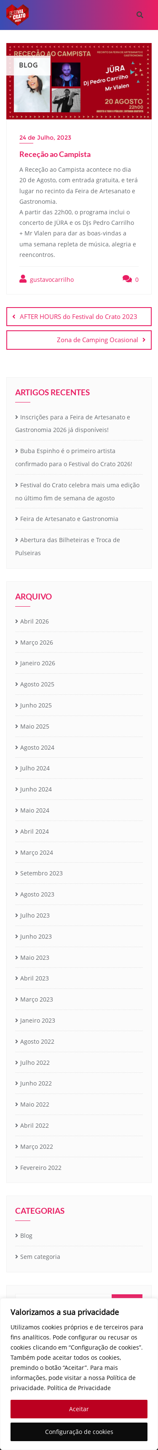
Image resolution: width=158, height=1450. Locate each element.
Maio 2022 (34, 1104)
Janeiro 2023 (37, 1020)
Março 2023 (36, 999)
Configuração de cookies (79, 1432)
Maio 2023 (34, 957)
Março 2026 (36, 642)
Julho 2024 (35, 768)
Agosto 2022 (37, 1041)
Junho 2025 (36, 705)
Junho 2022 (36, 1083)
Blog (26, 1235)
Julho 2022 (35, 1062)
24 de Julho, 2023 (45, 137)
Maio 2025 (34, 726)
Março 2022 (36, 1146)
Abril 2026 (34, 621)
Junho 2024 (36, 789)
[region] (79, 1374)
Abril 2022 (34, 1125)
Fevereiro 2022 (41, 1168)
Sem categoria (40, 1257)
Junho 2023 (36, 936)
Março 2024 (36, 852)
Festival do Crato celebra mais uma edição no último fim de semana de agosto (77, 491)
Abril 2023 (34, 978)
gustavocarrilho (46, 279)
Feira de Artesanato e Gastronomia (69, 519)
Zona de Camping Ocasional (97, 339)
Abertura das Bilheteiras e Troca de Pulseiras (67, 546)
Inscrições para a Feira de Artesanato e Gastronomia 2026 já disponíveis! (72, 423)
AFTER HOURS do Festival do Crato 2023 (78, 316)
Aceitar (79, 1409)
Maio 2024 (34, 810)
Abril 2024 (34, 831)
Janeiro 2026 (37, 663)
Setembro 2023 (41, 873)
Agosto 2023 (37, 894)
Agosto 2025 (37, 684)
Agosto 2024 (37, 747)
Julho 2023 (35, 915)
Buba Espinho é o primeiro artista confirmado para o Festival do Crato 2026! (73, 457)
